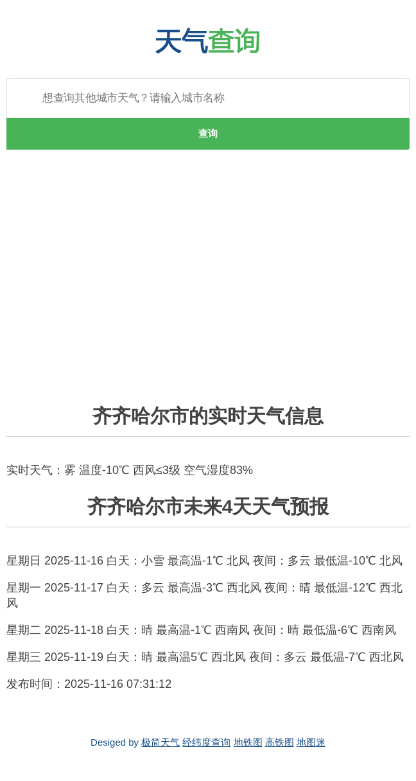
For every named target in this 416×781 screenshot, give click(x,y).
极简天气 (160, 742)
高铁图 (279, 742)
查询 (208, 133)
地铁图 (248, 742)
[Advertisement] (208, 284)
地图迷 (311, 742)
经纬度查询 (206, 742)
